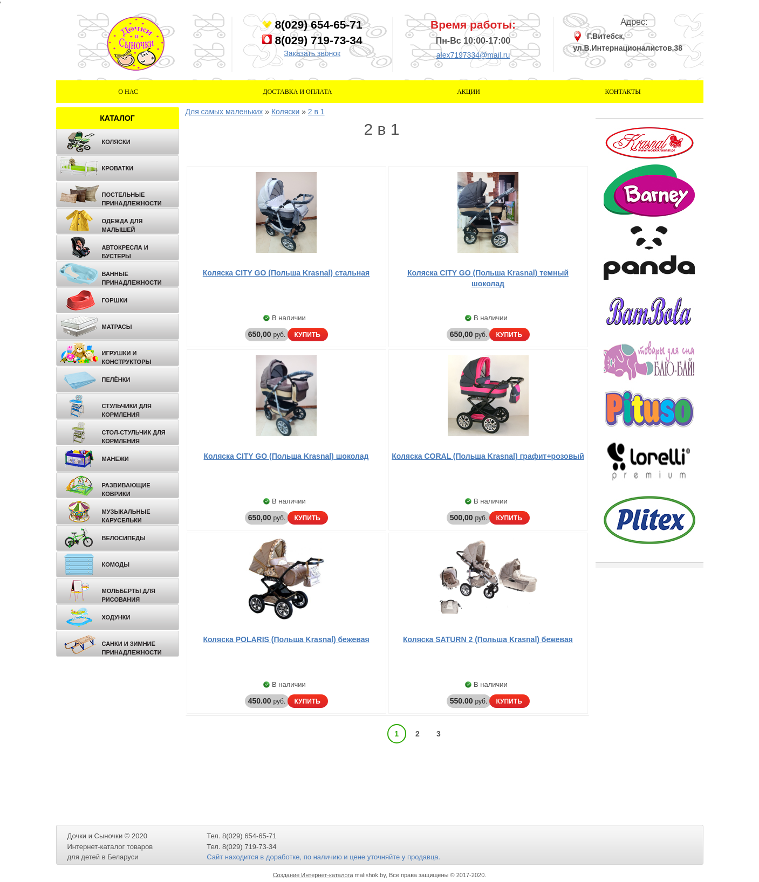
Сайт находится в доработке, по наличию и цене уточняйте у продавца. (323, 857)
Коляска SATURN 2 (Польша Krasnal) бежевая (488, 639)
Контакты (622, 91)
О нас (128, 91)
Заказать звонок (312, 53)
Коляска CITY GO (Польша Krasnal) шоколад (286, 456)
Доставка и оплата (297, 91)
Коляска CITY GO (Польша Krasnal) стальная (286, 272)
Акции (468, 91)
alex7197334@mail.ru (473, 55)
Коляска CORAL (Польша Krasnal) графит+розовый (488, 456)
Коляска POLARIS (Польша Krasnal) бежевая (286, 639)
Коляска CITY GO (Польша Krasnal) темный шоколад (488, 278)
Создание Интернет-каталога (313, 875)
